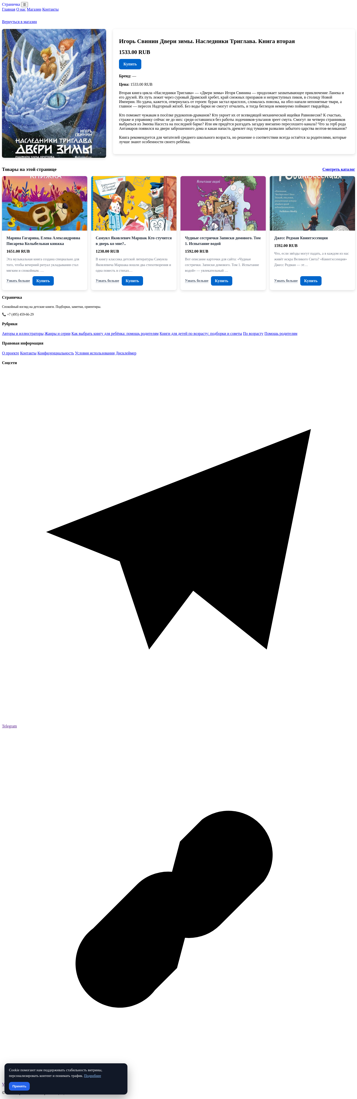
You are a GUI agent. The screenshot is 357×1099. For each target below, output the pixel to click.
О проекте (10, 353)
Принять (19, 1086)
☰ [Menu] (24, 4)
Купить (130, 64)
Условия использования (95, 353)
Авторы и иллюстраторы (23, 333)
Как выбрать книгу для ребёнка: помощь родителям (115, 333)
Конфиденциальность (55, 353)
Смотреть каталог (339, 169)
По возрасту (253, 333)
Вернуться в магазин (19, 22)
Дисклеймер (126, 353)
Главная (8, 9)
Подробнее (92, 1076)
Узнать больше (18, 281)
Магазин (34, 9)
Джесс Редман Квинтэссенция (301, 238)
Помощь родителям (281, 333)
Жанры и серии (57, 333)
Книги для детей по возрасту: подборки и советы (201, 333)
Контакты (50, 9)
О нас (21, 9)
